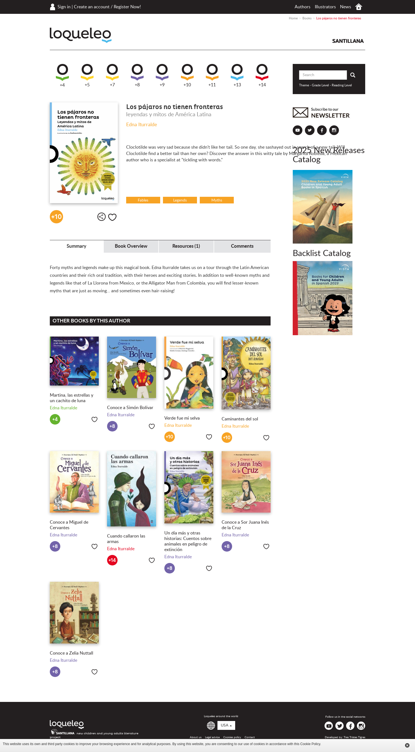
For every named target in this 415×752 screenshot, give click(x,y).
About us (195, 737)
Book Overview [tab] (131, 246)
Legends (180, 200)
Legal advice (212, 737)
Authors (302, 7)
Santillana (348, 41)
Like (112, 217)
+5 (87, 75)
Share (101, 217)
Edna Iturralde (141, 124)
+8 (137, 75)
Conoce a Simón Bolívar (130, 407)
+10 (187, 75)
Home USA (358, 6)
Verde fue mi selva (182, 418)
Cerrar (407, 745)
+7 (112, 75)
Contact (250, 737)
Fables (143, 200)
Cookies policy (232, 737)
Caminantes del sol (240, 419)
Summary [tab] (76, 246)
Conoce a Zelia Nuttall (71, 653)
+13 (237, 75)
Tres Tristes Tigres (354, 737)
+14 (262, 75)
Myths (216, 200)
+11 (212, 75)
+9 (162, 75)
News (345, 7)
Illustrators (325, 7)
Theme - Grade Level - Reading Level (325, 85)
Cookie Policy (310, 744)
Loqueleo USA (80, 35)
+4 (62, 75)
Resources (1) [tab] (186, 246)
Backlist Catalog (322, 253)
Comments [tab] (242, 246)
